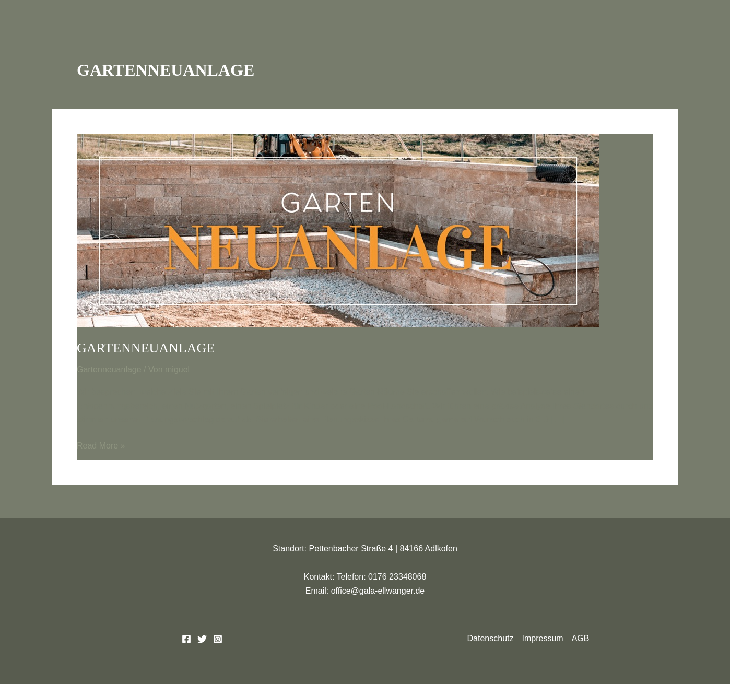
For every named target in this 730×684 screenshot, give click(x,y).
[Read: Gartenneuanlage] (338, 230)
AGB (581, 638)
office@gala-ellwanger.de (378, 590)
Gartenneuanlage (146, 348)
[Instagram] (217, 639)
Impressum (542, 638)
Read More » (101, 444)
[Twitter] (202, 639)
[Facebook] (186, 639)
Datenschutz (490, 638)
